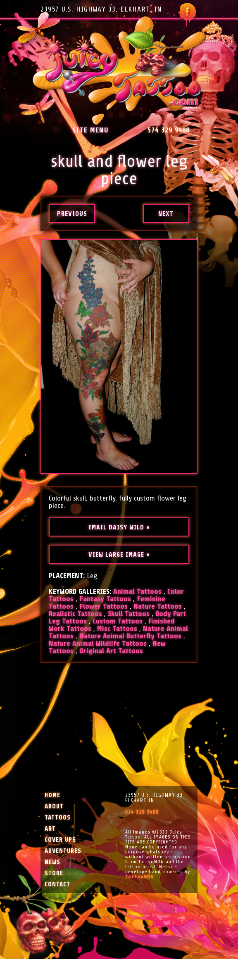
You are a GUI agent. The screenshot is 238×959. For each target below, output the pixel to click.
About (54, 806)
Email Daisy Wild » (119, 527)
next (166, 213)
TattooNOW (139, 876)
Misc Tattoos (117, 628)
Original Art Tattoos (111, 651)
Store (54, 873)
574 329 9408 (169, 130)
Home (52, 795)
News (52, 862)
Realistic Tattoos (75, 613)
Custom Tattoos (118, 621)
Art (50, 828)
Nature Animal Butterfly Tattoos (130, 636)
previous (72, 213)
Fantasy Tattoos (105, 599)
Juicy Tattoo (119, 71)
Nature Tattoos (157, 606)
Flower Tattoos (103, 606)
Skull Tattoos (129, 613)
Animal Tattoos (137, 591)
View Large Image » (119, 554)
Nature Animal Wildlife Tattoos (98, 643)
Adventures (63, 851)
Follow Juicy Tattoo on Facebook (187, 14)
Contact (57, 884)
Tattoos (58, 817)
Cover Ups (60, 839)
